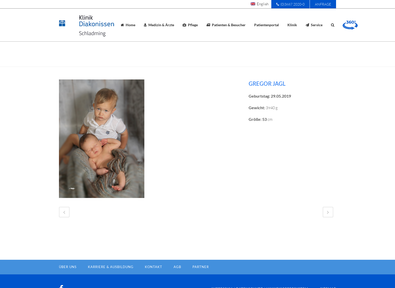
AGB (177, 275)
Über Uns (68, 275)
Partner (200, 275)
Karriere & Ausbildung (111, 275)
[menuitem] (259, 3)
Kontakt (153, 275)
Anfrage (323, 4)
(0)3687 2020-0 (290, 4)
